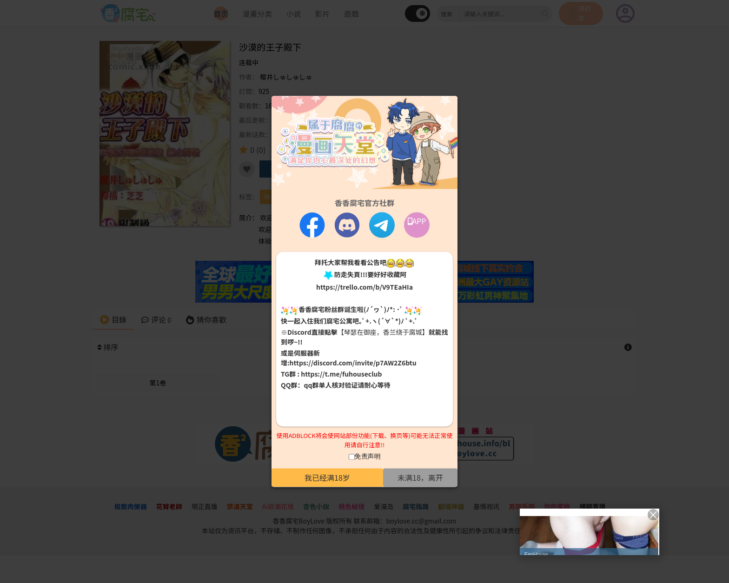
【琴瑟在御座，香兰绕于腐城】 (383, 332)
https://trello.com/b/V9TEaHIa (364, 287)
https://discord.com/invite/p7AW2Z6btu (353, 362)
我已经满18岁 (327, 478)
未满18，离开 (420, 478)
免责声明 (368, 456)
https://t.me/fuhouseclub (341, 373)
